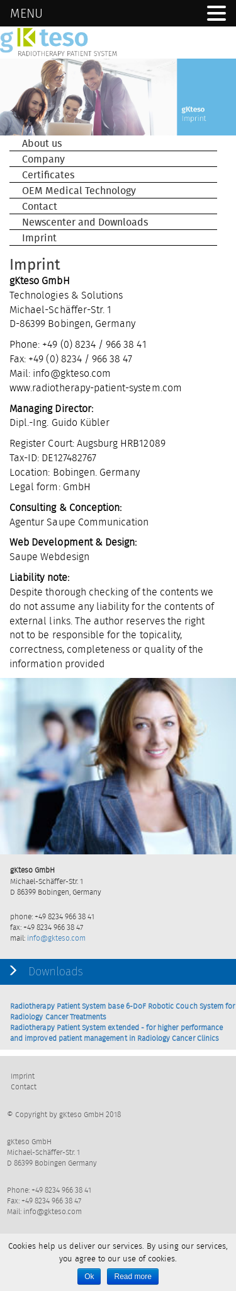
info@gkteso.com (56, 937)
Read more (132, 1276)
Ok (89, 1276)
